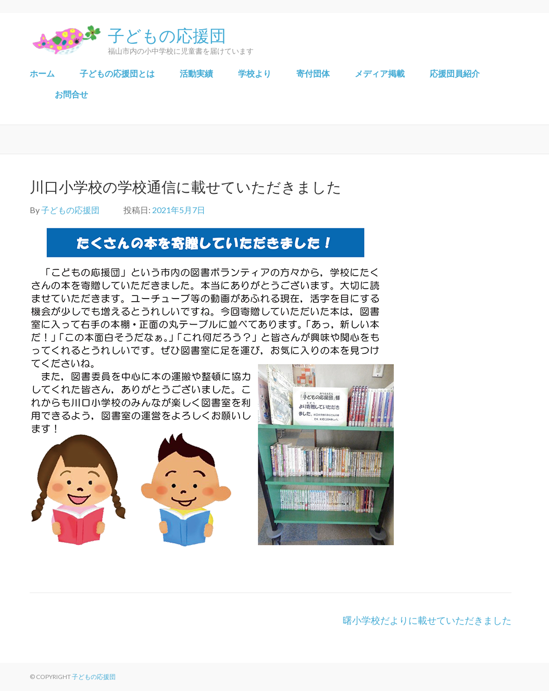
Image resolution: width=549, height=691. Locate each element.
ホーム (42, 73)
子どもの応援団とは (117, 73)
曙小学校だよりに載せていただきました (427, 620)
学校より (254, 73)
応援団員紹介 (455, 73)
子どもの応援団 (167, 34)
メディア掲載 (380, 73)
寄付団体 (313, 73)
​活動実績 (196, 73)
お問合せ (71, 94)
